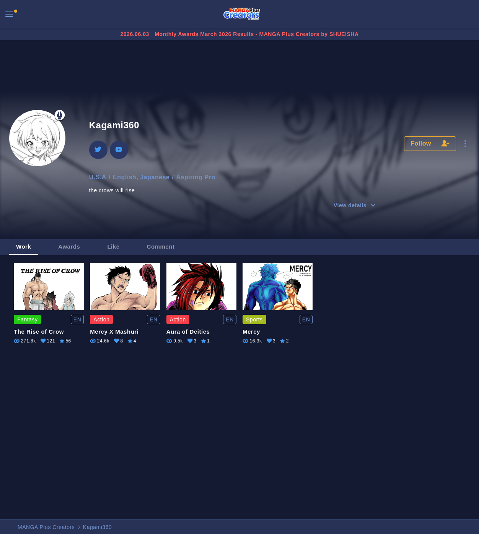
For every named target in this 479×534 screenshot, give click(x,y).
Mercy (251, 331)
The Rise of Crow (39, 331)
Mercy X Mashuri (114, 331)
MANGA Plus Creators (46, 527)
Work (23, 246)
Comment (161, 246)
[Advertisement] (239, 66)
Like (113, 246)
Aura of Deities (188, 331)
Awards (69, 246)
